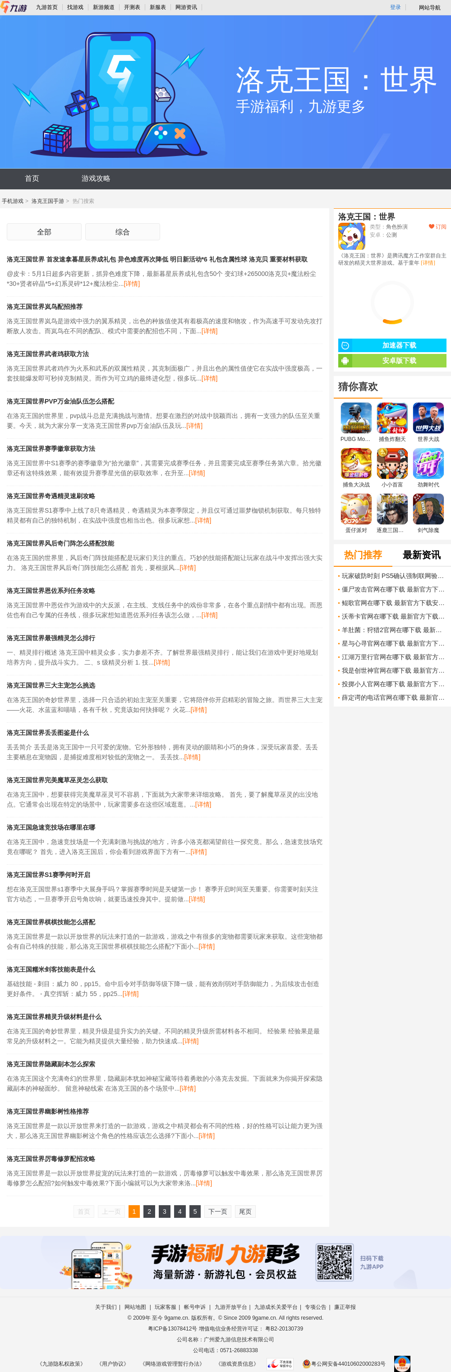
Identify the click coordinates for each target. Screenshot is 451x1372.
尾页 (245, 1211)
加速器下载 (377, 345)
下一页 (217, 1211)
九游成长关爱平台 (276, 1307)
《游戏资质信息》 (237, 1364)
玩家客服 (165, 1307)
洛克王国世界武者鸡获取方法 (48, 354)
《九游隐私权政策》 (61, 1364)
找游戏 (75, 7)
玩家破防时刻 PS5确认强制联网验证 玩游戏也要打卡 (394, 575)
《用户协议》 (113, 1364)
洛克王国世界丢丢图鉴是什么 (48, 732)
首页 (32, 178)
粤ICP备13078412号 (172, 1329)
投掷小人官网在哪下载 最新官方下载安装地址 (394, 684)
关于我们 (106, 1307)
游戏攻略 (96, 178)
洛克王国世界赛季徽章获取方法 (51, 448)
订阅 (437, 227)
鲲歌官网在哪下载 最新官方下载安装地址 (394, 602)
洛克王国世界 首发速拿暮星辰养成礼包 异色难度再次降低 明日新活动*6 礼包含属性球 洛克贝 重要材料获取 (157, 259)
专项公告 (316, 1307)
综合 (122, 232)
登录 (395, 7)
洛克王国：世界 (366, 216)
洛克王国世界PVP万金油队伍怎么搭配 (60, 401)
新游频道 (104, 7)
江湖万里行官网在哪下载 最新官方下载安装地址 (394, 657)
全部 (44, 232)
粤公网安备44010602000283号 (344, 1364)
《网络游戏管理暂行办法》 (172, 1364)
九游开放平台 (231, 1307)
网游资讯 (186, 7)
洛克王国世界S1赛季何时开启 (48, 874)
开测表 (132, 7)
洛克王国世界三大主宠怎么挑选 (51, 685)
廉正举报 (345, 1307)
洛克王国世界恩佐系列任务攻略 (51, 590)
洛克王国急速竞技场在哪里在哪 (51, 827)
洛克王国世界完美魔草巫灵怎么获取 (57, 780)
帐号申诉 (195, 1307)
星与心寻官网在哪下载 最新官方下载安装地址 (394, 643)
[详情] (132, 283)
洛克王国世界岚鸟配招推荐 (45, 306)
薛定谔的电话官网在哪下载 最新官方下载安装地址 (394, 697)
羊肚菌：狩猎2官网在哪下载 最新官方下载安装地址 (394, 629)
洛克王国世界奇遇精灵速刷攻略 (51, 496)
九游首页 (47, 7)
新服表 (158, 7)
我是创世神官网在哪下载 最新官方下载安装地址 (394, 670)
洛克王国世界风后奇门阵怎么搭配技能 (60, 543)
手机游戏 (12, 201)
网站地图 (135, 1307)
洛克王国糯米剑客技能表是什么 (51, 969)
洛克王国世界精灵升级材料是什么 (54, 1016)
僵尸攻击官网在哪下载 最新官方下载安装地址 (394, 589)
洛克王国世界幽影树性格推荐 (48, 1111)
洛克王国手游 (48, 201)
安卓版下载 (377, 360)
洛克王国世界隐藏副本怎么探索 (51, 1064)
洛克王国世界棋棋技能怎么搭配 (51, 922)
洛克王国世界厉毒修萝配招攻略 (51, 1158)
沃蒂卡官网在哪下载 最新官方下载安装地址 (394, 616)
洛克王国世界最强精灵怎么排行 (51, 638)
